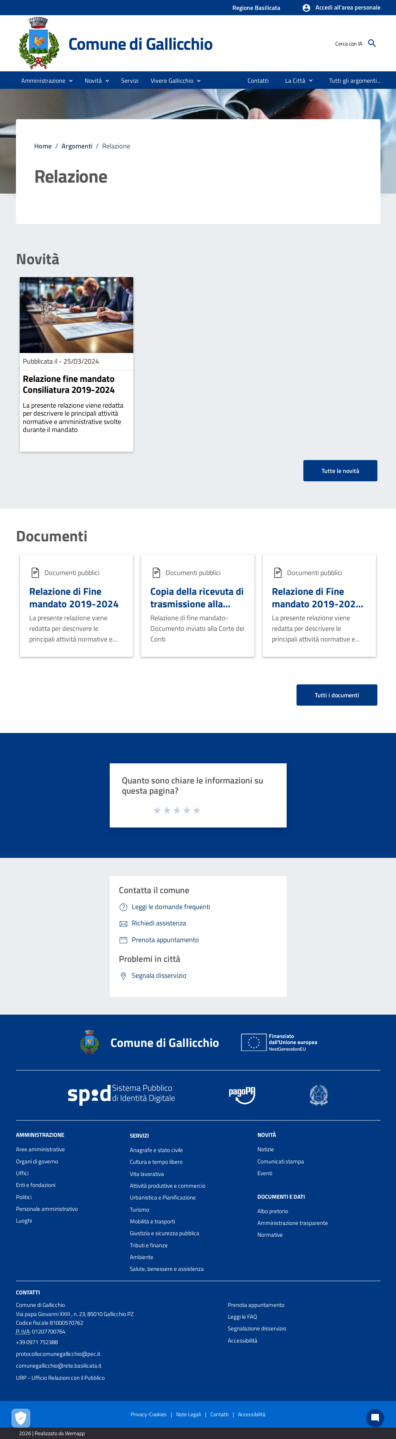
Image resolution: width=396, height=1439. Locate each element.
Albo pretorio (272, 1211)
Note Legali (188, 1414)
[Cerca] (372, 43)
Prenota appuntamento (256, 1304)
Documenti (51, 536)
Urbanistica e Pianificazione (163, 1197)
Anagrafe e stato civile (156, 1150)
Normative (270, 1234)
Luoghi (24, 1220)
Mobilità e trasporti (152, 1221)
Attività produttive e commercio (167, 1185)
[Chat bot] (375, 1418)
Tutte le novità (340, 470)
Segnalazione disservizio (257, 1328)
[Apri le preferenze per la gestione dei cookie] (20, 1418)
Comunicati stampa (280, 1161)
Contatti (28, 1292)
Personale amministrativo (47, 1208)
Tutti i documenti (337, 695)
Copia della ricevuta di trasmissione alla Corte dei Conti (197, 603)
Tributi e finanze (149, 1245)
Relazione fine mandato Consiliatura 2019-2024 (69, 384)
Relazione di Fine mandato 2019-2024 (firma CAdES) (316, 603)
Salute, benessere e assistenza (167, 1268)
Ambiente (141, 1257)
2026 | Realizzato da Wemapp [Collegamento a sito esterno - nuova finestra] (52, 1433)
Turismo (139, 1209)
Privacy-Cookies (149, 1414)
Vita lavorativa (147, 1173)
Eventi (264, 1173)
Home (43, 146)
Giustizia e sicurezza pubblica (164, 1233)
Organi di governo (37, 1161)
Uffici (22, 1173)
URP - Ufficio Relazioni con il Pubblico (60, 1377)
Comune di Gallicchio (140, 43)
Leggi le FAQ (242, 1316)
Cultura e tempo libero (156, 1161)
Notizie (265, 1149)
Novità (37, 259)
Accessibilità (242, 1340)
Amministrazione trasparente (292, 1222)
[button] (341, 8)
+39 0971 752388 (37, 1342)
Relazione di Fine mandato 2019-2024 (74, 597)
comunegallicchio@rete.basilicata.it (58, 1365)
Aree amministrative (40, 1149)
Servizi (139, 1135)
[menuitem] (258, 80)
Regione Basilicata (256, 7)
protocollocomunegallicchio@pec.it (58, 1353)
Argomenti (77, 146)
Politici (24, 1197)
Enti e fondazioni (35, 1185)
